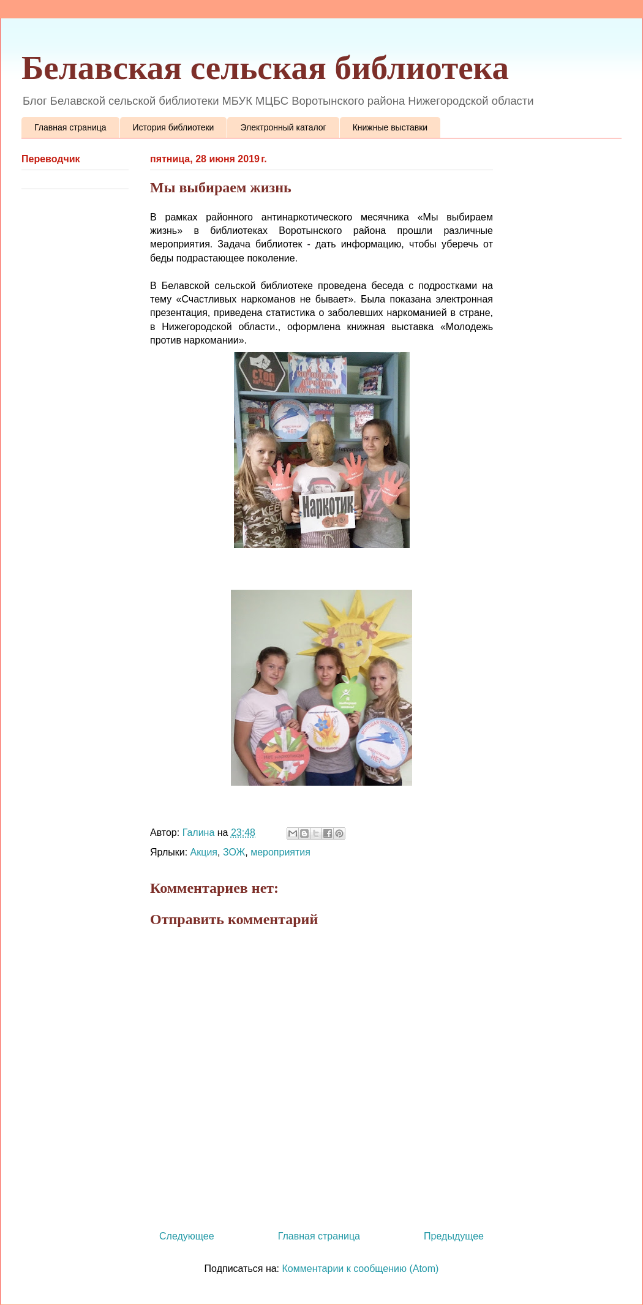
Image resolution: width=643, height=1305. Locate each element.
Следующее (186, 1236)
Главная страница (70, 127)
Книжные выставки (390, 127)
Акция (203, 852)
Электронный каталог (283, 127)
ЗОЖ (234, 852)
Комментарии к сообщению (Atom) (360, 1268)
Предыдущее (454, 1236)
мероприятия (280, 852)
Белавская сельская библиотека (265, 67)
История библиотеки (173, 127)
